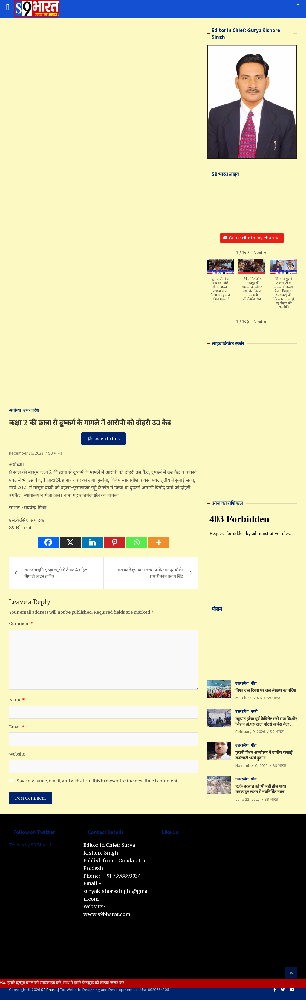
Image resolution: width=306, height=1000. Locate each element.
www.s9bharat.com (106, 914)
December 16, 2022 (26, 453)
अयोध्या (15, 410)
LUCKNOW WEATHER (252, 639)
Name (17, 699)
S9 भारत (55, 453)
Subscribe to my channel (252, 238)
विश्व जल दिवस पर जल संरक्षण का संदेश (265, 690)
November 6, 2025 (251, 765)
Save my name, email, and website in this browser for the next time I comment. (97, 781)
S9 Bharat (49, 989)
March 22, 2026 (248, 697)
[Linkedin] (92, 542)
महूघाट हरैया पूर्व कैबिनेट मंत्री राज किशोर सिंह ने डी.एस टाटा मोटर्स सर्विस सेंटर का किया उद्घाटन (266, 724)
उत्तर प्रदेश (31, 410)
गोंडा (253, 683)
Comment (21, 623)
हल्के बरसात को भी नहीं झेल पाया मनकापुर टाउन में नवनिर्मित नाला (260, 789)
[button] (259, 252)
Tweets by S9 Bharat (30, 844)
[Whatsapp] (136, 542)
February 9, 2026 (250, 731)
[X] (70, 542)
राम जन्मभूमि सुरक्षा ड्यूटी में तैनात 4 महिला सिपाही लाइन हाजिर (56, 573)
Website (17, 754)
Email (16, 727)
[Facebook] (48, 542)
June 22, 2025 (247, 799)
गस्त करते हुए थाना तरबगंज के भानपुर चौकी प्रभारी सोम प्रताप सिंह (150, 573)
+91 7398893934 (122, 876)
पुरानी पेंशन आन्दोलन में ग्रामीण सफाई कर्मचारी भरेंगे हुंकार (263, 755)
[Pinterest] (114, 542)
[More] (158, 542)
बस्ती (254, 711)
